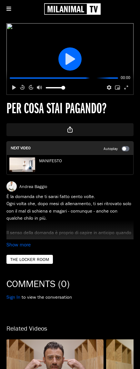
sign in (13, 297)
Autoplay (116, 148)
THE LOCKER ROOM (29, 259)
